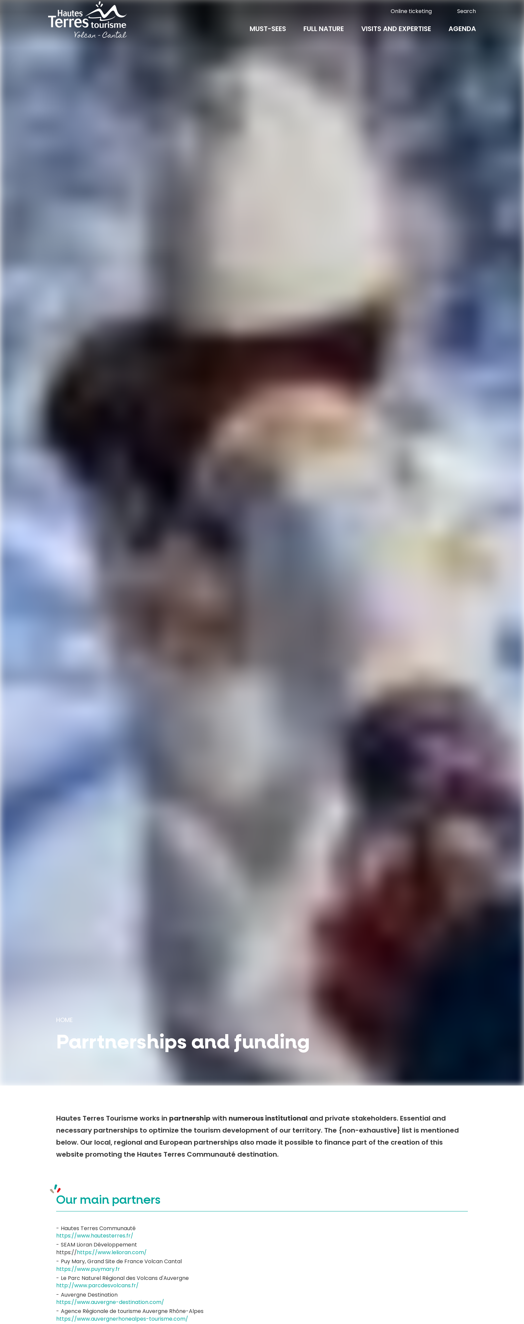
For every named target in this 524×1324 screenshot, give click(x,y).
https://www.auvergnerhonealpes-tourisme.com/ (122, 1319)
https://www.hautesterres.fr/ (94, 1235)
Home (64, 1020)
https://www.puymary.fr (88, 1269)
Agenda (462, 34)
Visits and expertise (396, 34)
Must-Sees (268, 34)
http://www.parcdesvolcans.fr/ (97, 1285)
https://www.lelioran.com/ (112, 1252)
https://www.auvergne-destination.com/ (110, 1302)
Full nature (323, 34)
